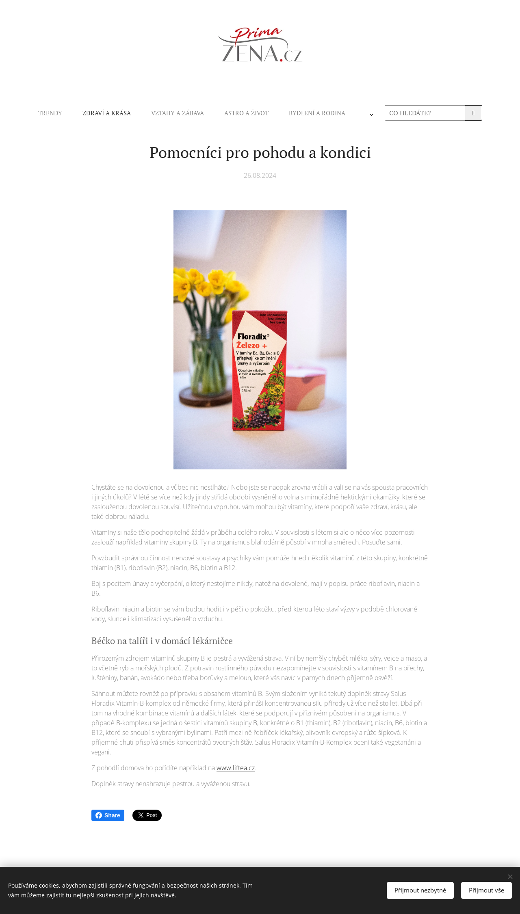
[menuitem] (151, 113)
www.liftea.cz (236, 767)
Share (107, 815)
